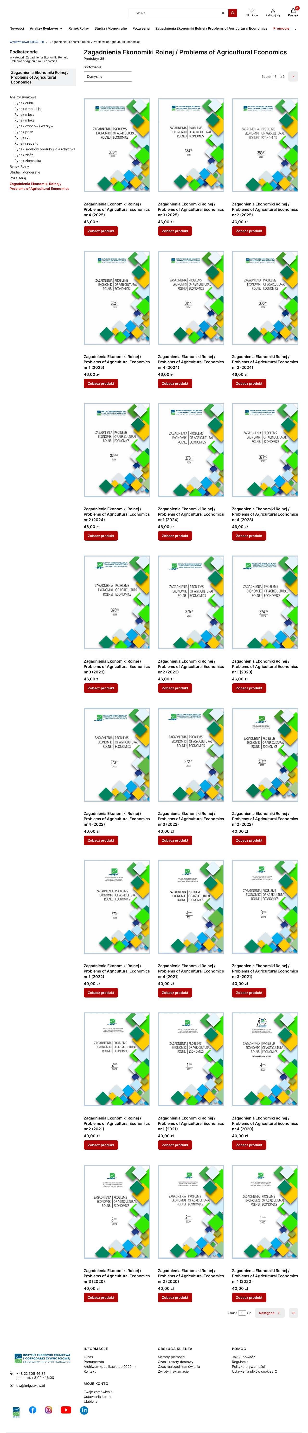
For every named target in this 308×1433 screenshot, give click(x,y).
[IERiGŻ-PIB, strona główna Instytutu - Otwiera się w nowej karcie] (16, 1412)
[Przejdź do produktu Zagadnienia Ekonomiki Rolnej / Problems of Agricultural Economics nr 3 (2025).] (191, 145)
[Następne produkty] (270, 1313)
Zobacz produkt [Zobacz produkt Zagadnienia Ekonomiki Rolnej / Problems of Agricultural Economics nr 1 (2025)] (101, 383)
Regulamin (240, 1362)
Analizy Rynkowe (23, 97)
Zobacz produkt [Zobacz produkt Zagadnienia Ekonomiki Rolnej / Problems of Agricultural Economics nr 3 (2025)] (175, 231)
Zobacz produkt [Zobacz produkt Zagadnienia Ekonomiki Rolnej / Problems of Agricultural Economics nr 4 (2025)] (101, 231)
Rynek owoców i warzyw (33, 126)
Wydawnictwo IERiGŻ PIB (27, 42)
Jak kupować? (243, 1357)
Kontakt (90, 1371)
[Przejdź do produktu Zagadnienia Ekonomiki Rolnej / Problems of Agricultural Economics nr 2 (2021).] (117, 1059)
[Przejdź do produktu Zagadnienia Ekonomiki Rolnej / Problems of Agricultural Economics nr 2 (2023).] (191, 602)
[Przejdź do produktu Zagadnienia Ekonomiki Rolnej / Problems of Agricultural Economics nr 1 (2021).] (191, 1059)
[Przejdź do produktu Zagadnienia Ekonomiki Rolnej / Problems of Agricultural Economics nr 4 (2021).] (191, 907)
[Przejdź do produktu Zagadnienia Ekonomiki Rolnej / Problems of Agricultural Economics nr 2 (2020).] (191, 1212)
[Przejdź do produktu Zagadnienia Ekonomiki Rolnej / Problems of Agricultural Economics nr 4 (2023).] (265, 450)
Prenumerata (94, 1362)
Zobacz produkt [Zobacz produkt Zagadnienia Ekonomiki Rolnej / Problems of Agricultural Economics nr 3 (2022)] (175, 840)
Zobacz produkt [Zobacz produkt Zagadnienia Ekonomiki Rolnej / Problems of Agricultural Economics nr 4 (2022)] (101, 840)
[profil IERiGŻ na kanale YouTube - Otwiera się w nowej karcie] (66, 1412)
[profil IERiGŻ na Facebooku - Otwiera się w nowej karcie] (33, 1412)
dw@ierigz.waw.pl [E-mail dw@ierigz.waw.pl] (30, 1385)
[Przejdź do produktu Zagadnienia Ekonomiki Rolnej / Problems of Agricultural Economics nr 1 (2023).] (265, 602)
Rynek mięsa (24, 114)
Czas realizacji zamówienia (179, 1366)
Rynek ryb (22, 137)
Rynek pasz (23, 132)
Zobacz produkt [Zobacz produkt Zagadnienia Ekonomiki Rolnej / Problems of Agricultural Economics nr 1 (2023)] (249, 688)
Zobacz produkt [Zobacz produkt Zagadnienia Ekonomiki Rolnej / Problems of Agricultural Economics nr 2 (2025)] (249, 231)
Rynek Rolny (19, 166)
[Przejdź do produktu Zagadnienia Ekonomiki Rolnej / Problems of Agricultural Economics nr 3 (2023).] (117, 602)
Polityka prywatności (248, 1366)
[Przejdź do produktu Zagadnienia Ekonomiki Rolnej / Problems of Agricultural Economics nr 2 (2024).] (117, 450)
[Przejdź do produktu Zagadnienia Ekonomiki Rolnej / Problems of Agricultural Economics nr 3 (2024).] (265, 298)
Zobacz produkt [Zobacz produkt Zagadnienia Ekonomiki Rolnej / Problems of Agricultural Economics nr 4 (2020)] (249, 1145)
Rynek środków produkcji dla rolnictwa (44, 149)
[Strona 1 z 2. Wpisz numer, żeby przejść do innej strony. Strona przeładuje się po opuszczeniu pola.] (275, 76)
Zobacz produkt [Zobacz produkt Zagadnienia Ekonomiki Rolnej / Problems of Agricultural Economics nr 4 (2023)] (249, 536)
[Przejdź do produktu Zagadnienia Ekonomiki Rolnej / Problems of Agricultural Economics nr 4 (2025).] (117, 145)
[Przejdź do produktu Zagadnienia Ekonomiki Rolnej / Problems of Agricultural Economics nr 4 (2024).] (191, 298)
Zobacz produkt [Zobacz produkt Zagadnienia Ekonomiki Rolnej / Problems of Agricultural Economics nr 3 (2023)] (101, 688)
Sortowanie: (93, 67)
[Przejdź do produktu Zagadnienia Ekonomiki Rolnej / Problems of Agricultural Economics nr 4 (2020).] (265, 1059)
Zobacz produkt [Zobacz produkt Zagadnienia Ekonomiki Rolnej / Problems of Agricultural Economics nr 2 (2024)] (101, 536)
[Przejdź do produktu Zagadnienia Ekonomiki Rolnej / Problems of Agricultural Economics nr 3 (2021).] (265, 907)
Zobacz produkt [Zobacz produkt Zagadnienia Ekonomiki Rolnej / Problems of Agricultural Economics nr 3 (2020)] (101, 1297)
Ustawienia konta (97, 1397)
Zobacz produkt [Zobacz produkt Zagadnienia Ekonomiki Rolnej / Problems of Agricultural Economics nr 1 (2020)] (249, 1297)
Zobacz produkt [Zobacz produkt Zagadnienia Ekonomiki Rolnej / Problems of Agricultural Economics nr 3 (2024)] (249, 383)
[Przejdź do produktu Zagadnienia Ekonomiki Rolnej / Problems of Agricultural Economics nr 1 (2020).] (265, 1212)
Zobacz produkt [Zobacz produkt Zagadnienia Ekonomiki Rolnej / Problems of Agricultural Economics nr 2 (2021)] (101, 1145)
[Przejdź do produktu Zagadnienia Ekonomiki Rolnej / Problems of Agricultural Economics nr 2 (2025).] (265, 145)
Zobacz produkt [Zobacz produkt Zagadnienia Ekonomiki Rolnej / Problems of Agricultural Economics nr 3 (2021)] (249, 993)
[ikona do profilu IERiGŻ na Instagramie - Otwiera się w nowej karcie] (49, 1412)
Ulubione (90, 1401)
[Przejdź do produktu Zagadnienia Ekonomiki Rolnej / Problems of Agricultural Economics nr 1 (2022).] (117, 907)
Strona (266, 76)
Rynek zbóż (23, 155)
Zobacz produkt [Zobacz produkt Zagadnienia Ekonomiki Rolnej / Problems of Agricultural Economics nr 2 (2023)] (175, 688)
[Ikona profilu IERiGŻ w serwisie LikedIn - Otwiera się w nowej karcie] (85, 1412)
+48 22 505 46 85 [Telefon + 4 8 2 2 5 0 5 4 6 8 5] (31, 1373)
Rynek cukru (24, 103)
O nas (88, 1357)
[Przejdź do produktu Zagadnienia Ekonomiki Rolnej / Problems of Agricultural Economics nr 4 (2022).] (117, 755)
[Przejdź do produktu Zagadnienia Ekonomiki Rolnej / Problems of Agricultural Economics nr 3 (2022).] (191, 755)
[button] (232, 13)
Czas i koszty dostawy (175, 1362)
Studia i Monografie (25, 172)
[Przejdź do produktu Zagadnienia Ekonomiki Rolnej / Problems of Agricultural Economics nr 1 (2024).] (191, 450)
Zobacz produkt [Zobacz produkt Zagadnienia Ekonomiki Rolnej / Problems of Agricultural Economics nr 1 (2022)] (101, 993)
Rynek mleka (24, 120)
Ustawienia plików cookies (253, 1371)
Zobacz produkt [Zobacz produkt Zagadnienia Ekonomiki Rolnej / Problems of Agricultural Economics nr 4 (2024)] (175, 383)
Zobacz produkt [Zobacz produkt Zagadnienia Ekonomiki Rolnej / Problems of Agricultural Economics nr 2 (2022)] (249, 840)
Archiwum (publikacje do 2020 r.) (110, 1366)
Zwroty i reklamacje (173, 1371)
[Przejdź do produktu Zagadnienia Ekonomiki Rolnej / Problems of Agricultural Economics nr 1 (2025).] (117, 298)
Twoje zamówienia (98, 1392)
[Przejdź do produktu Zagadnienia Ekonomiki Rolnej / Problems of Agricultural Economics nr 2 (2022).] (265, 755)
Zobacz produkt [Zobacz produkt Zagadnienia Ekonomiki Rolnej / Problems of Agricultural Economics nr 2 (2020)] (175, 1297)
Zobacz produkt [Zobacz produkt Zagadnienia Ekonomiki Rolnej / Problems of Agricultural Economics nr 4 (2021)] (175, 993)
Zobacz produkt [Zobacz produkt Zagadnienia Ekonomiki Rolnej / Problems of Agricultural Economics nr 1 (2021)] (175, 1145)
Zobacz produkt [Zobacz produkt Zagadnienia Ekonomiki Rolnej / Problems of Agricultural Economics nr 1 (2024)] (175, 536)
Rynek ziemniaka (27, 161)
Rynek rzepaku (26, 143)
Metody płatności (171, 1357)
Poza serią (18, 178)
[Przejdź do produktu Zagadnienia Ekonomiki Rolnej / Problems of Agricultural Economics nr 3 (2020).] (117, 1212)
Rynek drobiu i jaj (27, 109)
